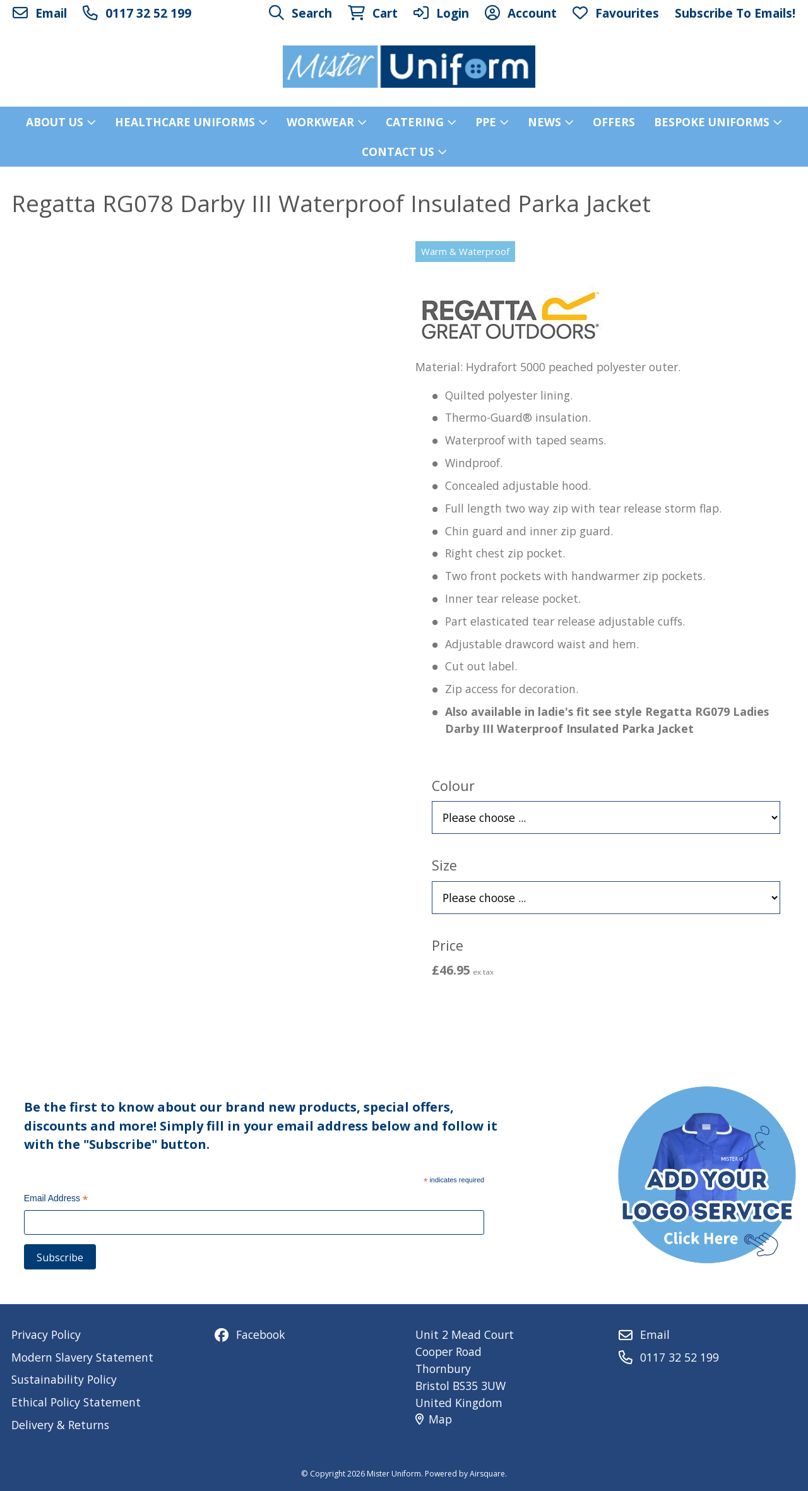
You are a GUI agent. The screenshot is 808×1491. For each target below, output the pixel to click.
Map (434, 1419)
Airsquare (487, 1473)
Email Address (56, 1199)
